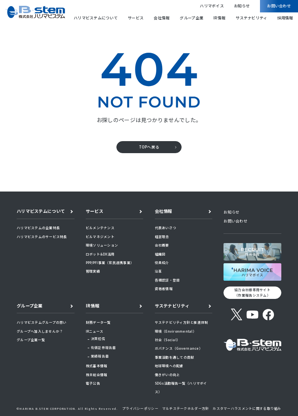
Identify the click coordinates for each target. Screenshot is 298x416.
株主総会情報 (96, 374)
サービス (136, 18)
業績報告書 (100, 356)
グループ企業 (191, 18)
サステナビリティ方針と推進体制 (181, 322)
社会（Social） (167, 339)
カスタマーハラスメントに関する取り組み (247, 408)
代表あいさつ (166, 227)
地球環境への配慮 (169, 365)
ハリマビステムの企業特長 (38, 227)
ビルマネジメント (100, 236)
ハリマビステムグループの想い (42, 322)
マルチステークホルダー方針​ (185, 408)
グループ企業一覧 (31, 339)
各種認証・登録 (167, 280)
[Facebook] (268, 315)
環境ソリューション (102, 245)
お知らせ (242, 6)
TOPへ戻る (149, 147)
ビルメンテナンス (100, 227)
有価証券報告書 (103, 347)
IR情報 (219, 18)
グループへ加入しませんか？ (40, 331)
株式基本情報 (96, 365)
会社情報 (162, 18)
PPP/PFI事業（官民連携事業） (110, 262)
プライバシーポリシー (140, 408)
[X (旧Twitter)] (236, 315)
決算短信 (98, 338)
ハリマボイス (212, 6)
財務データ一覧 (98, 322)
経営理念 (162, 236)
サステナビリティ (251, 18)
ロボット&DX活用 (100, 254)
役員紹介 (162, 262)
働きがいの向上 (167, 374)
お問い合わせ (279, 6)
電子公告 (93, 383)
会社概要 (162, 245)
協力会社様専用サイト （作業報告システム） (252, 292)
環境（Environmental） (175, 331)
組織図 (160, 254)
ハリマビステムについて (96, 18)
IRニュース (95, 331)
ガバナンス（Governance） (179, 348)
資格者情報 (164, 288)
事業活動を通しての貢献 (174, 357)
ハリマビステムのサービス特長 (42, 236)
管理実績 (93, 271)
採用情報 (285, 18)
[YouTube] (252, 315)
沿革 (158, 271)
